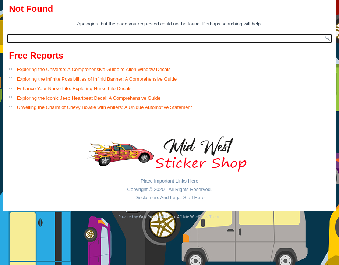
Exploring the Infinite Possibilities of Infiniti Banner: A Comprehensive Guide (97, 79)
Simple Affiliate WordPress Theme (192, 217)
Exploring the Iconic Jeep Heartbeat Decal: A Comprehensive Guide (88, 98)
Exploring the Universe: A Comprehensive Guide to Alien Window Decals (94, 69)
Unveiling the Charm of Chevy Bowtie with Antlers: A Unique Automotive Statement (104, 107)
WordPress (148, 217)
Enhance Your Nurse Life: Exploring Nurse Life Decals (74, 88)
